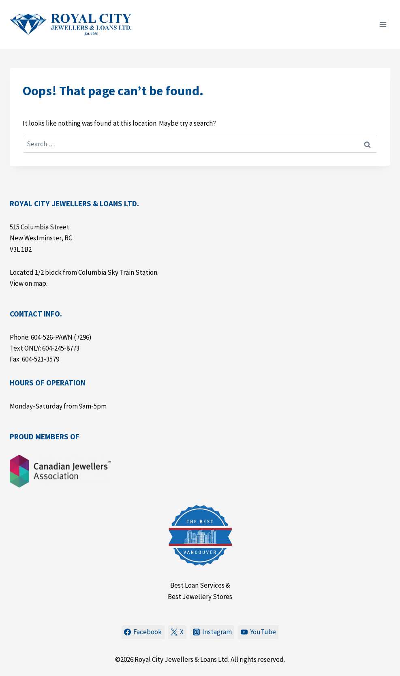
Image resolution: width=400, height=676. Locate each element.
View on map (28, 283)
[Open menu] (382, 24)
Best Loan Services (197, 585)
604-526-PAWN (52, 337)
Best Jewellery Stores (200, 596)
